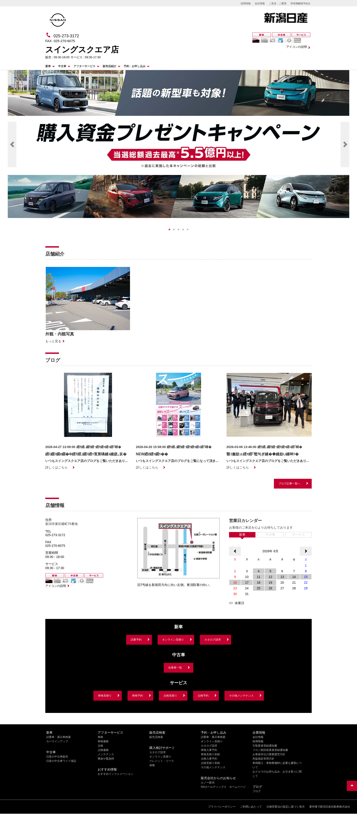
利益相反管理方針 (263, 758)
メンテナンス (106, 754)
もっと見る (53, 341)
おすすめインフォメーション (115, 773)
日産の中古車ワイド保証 (61, 761)
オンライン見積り (173, 639)
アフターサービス (84, 66)
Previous (12, 144)
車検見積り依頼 (210, 754)
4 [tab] (183, 229)
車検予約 (137, 695)
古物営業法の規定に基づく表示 (285, 806)
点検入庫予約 (209, 758)
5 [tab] (187, 229)
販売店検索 (156, 737)
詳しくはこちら (56, 467)
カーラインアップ (57, 741)
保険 (152, 765)
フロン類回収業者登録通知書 (270, 750)
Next (345, 144)
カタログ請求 (212, 639)
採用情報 (246, 3)
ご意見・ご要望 (277, 3)
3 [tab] (178, 229)
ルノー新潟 (207, 782)
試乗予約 (136, 639)
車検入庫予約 (209, 750)
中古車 (62, 66)
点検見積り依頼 (210, 763)
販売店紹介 (109, 66)
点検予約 (203, 695)
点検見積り (170, 695)
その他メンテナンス (241, 695)
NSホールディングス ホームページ (223, 786)
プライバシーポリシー (221, 806)
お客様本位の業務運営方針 (268, 754)
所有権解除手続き (301, 3)
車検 (100, 737)
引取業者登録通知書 (264, 745)
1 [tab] (169, 229)
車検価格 (103, 741)
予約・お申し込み (134, 66)
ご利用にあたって (251, 806)
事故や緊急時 (106, 758)
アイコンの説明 (296, 46)
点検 (100, 745)
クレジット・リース (161, 761)
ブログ (256, 791)
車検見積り (105, 695)
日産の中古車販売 (57, 756)
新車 (48, 66)
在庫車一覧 (175, 667)
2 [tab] (174, 229)
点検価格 (103, 750)
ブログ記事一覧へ (289, 483)
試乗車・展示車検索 (58, 737)
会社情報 (260, 3)
